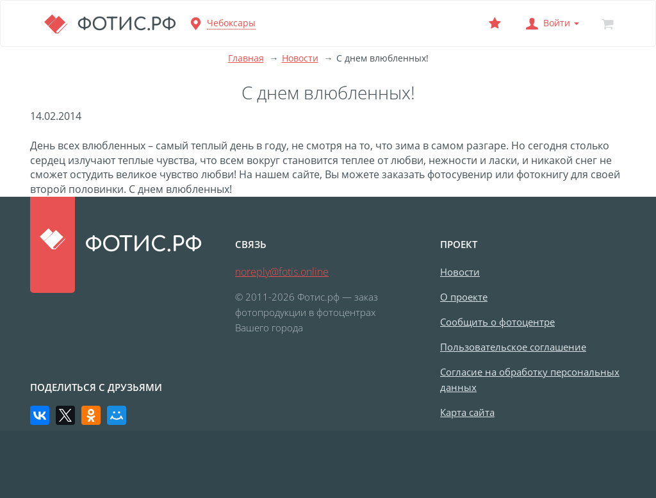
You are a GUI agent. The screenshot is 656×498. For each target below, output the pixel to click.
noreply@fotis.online (282, 272)
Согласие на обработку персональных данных (529, 379)
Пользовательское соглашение (513, 346)
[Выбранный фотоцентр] (494, 23)
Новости (300, 58)
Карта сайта (467, 412)
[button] (551, 23)
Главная (246, 58)
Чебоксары (231, 23)
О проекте (464, 296)
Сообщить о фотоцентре (497, 321)
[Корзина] (607, 23)
